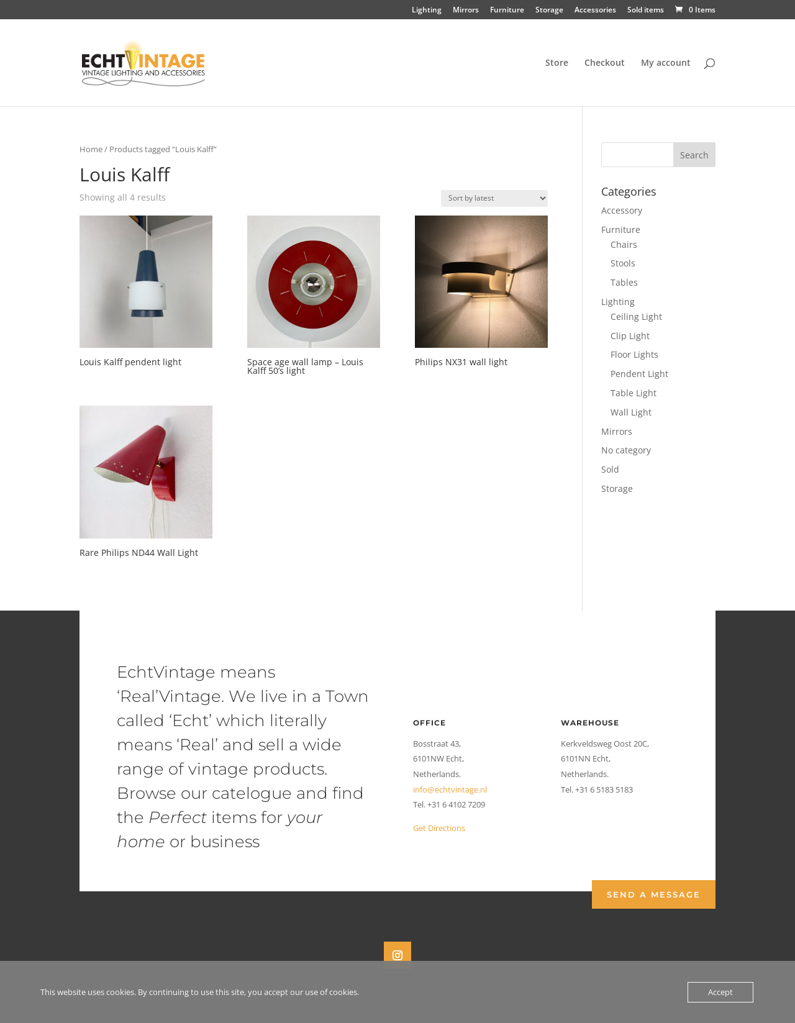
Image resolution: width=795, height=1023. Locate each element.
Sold (610, 469)
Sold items (645, 10)
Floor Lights (634, 354)
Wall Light (631, 412)
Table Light (633, 393)
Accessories (595, 10)
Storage (549, 10)
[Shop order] (494, 198)
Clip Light (630, 336)
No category (626, 450)
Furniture (507, 10)
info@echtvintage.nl (450, 789)
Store (556, 63)
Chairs (624, 244)
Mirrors (466, 10)
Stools (623, 263)
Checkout (604, 63)
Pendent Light (639, 374)
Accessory (621, 210)
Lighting (427, 10)
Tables (624, 282)
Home (91, 149)
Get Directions (439, 828)
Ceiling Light (636, 316)
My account (666, 63)
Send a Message (654, 894)
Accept (720, 992)
